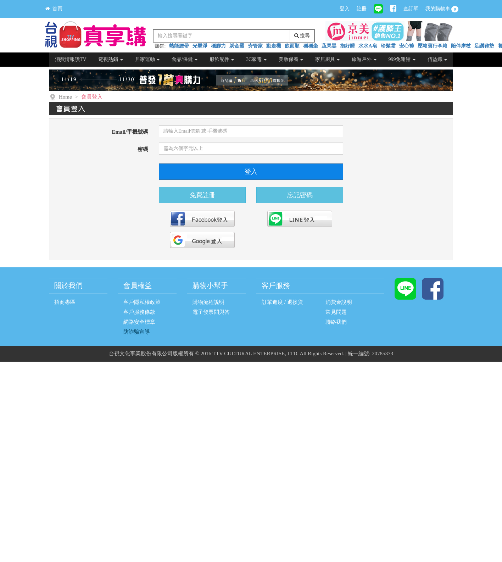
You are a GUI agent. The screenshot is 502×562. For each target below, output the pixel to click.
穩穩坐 (310, 46)
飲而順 (292, 46)
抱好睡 (347, 46)
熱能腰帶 (179, 46)
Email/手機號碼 (130, 132)
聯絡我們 (336, 322)
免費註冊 (202, 195)
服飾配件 (222, 59)
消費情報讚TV (71, 59)
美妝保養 (291, 59)
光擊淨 (200, 46)
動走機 (273, 46)
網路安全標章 (139, 322)
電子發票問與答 (211, 312)
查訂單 (410, 8)
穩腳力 (218, 46)
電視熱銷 (110, 59)
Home (65, 97)
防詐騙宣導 (136, 332)
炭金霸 (236, 46)
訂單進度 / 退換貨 (282, 302)
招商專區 (65, 302)
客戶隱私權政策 (142, 302)
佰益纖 (437, 59)
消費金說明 (338, 302)
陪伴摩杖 (461, 46)
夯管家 (255, 46)
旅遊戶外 (364, 59)
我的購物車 (442, 9)
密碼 (143, 149)
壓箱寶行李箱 (432, 46)
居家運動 (147, 59)
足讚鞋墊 (484, 46)
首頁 (53, 8)
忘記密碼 (300, 195)
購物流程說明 (208, 302)
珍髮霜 (388, 46)
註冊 (362, 8)
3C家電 (256, 59)
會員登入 (91, 97)
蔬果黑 (329, 46)
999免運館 (401, 59)
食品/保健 (184, 59)
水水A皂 (367, 46)
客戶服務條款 (139, 312)
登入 (345, 8)
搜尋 (302, 35)
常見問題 (336, 312)
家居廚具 (327, 59)
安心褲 (406, 46)
